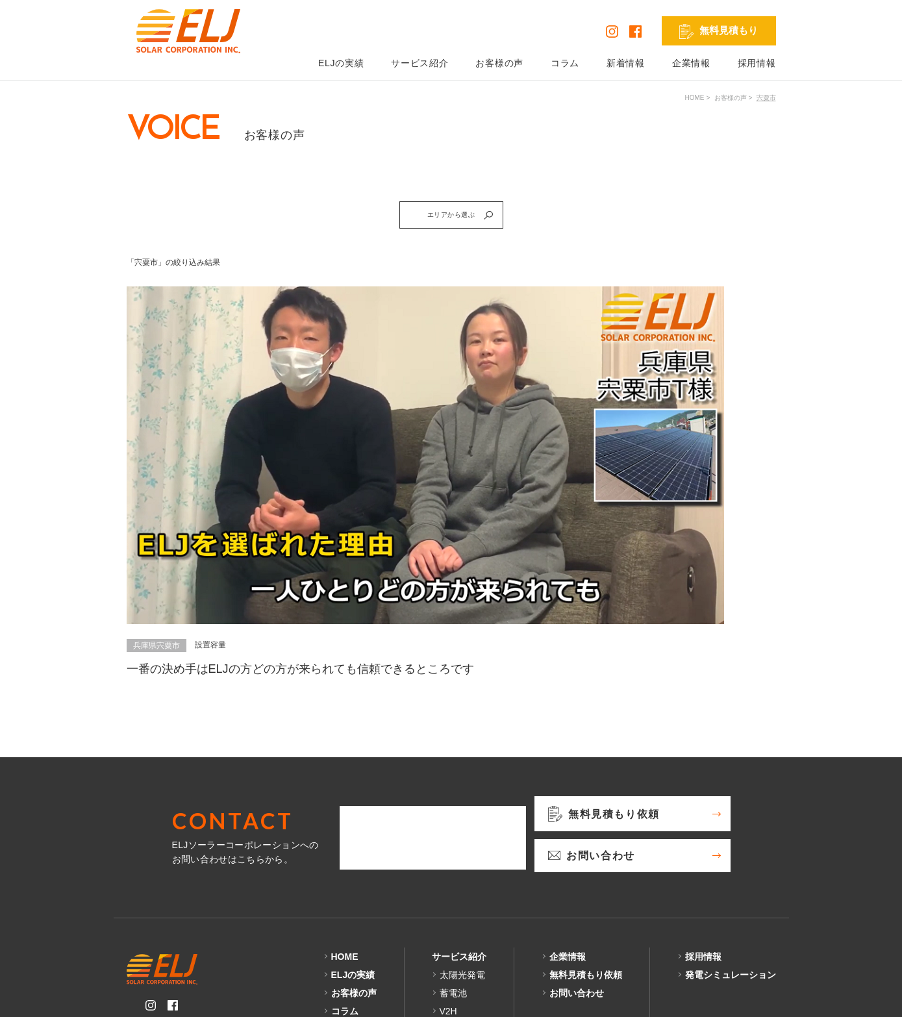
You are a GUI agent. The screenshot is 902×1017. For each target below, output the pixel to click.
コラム (565, 63)
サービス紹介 (419, 63)
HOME (695, 97)
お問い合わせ (576, 877)
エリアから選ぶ (469, 219)
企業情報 (691, 63)
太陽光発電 (462, 859)
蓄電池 (453, 877)
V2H (448, 895)
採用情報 (757, 63)
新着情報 (626, 63)
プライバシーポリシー (173, 996)
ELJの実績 (341, 63)
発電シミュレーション (730, 859)
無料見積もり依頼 (585, 859)
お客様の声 (499, 63)
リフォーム (462, 914)
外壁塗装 (458, 932)
